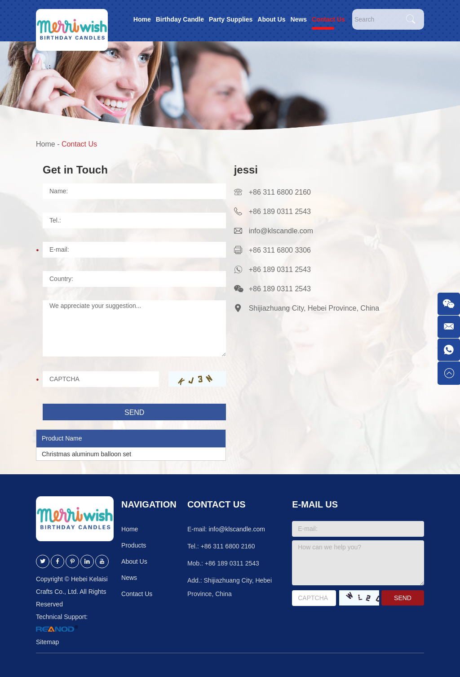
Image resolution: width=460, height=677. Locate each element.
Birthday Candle (180, 19)
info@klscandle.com (281, 231)
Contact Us (328, 19)
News (299, 19)
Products (133, 545)
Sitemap (47, 642)
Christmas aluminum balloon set (86, 454)
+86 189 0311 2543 (280, 269)
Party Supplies (230, 19)
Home (142, 19)
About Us (271, 19)
